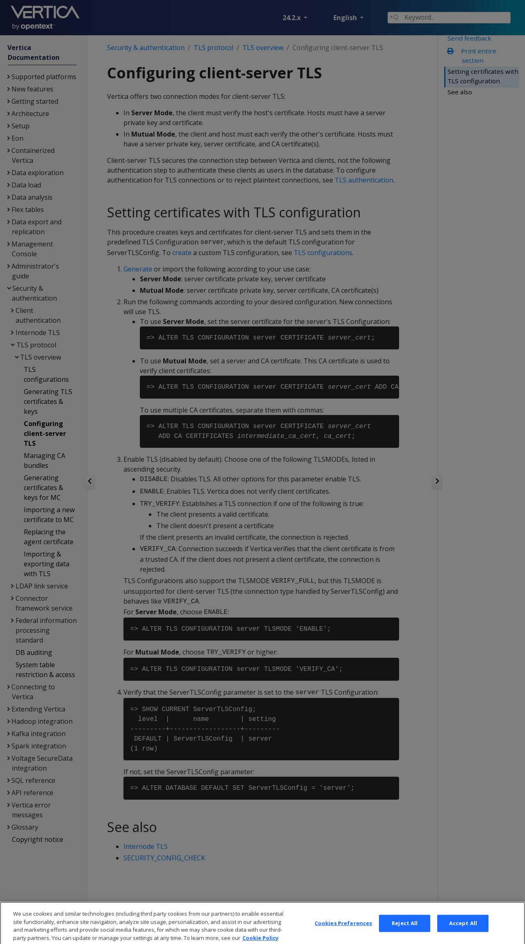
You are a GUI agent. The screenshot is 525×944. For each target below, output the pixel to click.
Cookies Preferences (343, 932)
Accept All (463, 932)
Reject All (405, 932)
